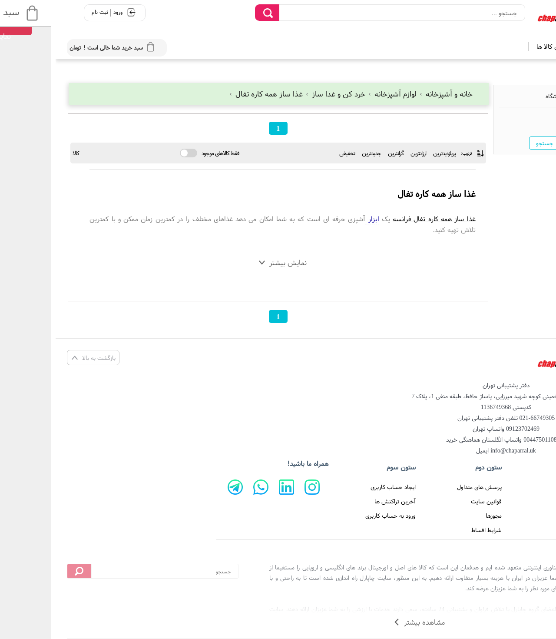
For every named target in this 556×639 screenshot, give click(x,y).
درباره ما (523, 515)
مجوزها (438, 515)
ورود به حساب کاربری (335, 515)
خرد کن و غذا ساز (280, 94)
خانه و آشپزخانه (390, 94)
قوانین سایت (430, 501)
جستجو (489, 143)
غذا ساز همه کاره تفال (211, 94)
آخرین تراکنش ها (339, 501)
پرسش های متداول (423, 487)
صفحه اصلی (518, 487)
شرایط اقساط (431, 530)
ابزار (316, 218)
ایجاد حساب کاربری (337, 487)
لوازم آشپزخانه (337, 94)
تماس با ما (520, 501)
